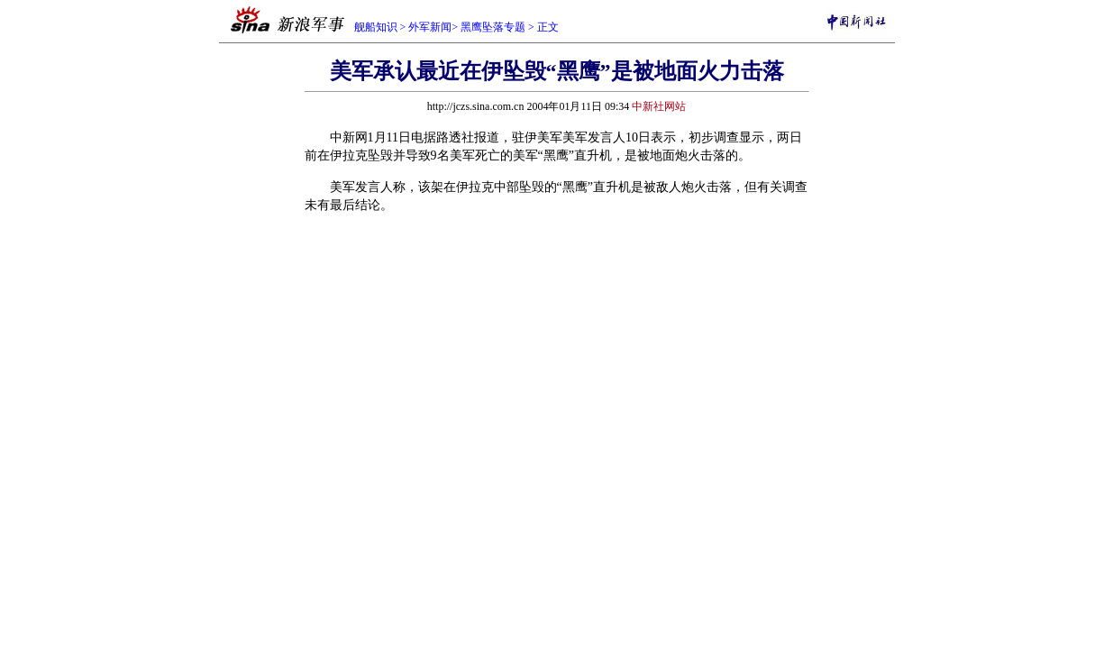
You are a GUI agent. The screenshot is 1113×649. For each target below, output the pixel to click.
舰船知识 (375, 27)
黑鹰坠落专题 (493, 27)
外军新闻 (430, 27)
